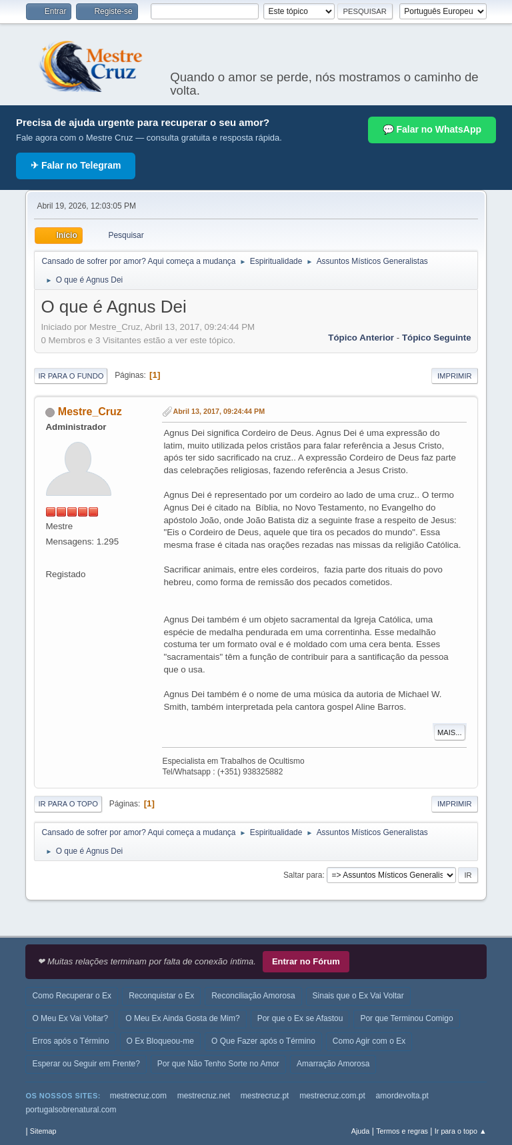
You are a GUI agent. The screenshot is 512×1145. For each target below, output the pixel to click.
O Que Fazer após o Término (263, 1041)
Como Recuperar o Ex (71, 995)
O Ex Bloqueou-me (160, 1041)
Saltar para (303, 875)
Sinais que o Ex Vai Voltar (358, 995)
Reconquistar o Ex (161, 995)
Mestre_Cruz (90, 411)
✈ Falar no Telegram (76, 165)
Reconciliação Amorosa (253, 995)
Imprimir (454, 376)
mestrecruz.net (203, 1095)
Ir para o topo (68, 804)
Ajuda (360, 1131)
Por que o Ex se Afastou (300, 1018)
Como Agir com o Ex (369, 1041)
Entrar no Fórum (306, 961)
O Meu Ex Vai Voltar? (70, 1018)
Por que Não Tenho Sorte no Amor (218, 1063)
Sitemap (43, 1131)
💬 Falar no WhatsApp (432, 129)
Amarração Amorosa (333, 1063)
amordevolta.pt (402, 1095)
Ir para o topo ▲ (461, 1131)
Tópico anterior (361, 338)
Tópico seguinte (436, 338)
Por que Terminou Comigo (406, 1018)
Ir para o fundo (70, 376)
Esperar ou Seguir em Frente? (85, 1063)
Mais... (449, 732)
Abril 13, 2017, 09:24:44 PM (219, 411)
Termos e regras (402, 1131)
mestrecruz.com (138, 1095)
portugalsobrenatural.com (70, 1109)
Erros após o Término (70, 1041)
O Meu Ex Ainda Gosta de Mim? (182, 1018)
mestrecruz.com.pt (332, 1095)
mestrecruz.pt (265, 1095)
